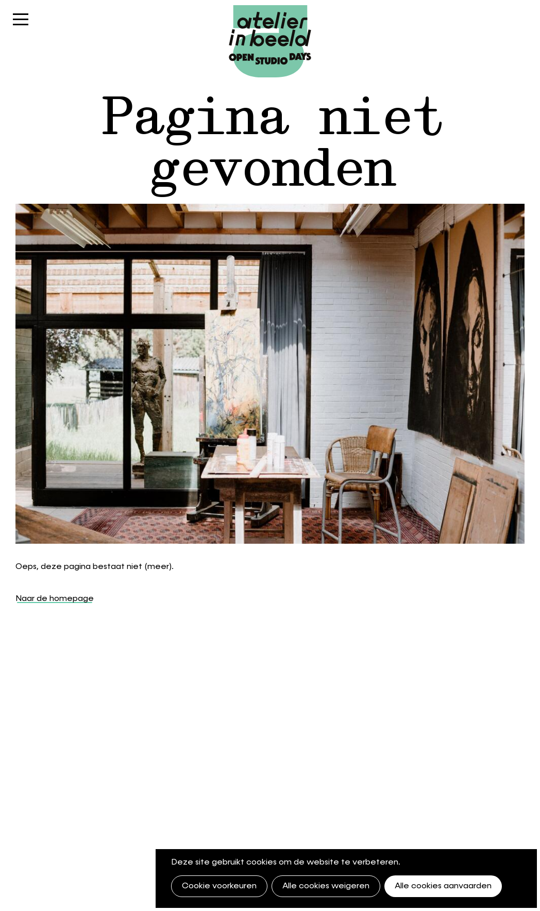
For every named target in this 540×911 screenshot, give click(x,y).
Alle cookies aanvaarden (443, 886)
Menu (20, 24)
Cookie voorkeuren (219, 886)
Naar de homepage (54, 599)
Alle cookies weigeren (325, 886)
